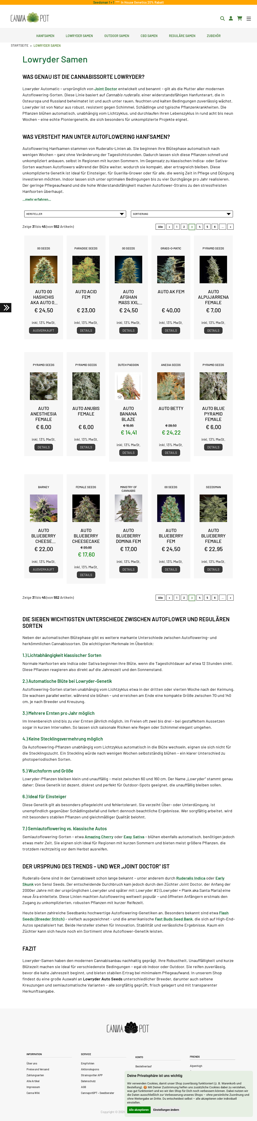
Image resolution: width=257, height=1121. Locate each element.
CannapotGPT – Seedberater (97, 1092)
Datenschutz (88, 1081)
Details (86, 330)
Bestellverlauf (143, 1066)
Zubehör (214, 35)
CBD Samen (149, 35)
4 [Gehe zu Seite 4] (200, 226)
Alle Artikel (33, 1081)
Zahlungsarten (35, 1075)
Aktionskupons (90, 1069)
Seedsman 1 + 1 (104, 2)
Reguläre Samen (182, 35)
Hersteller (75, 213)
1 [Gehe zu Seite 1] (176, 226)
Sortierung (182, 213)
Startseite (19, 45)
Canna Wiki (33, 1092)
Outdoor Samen (116, 35)
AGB (83, 1087)
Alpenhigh (196, 1065)
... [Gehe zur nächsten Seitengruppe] (223, 226)
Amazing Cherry (99, 836)
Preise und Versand (38, 1069)
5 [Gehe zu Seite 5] (207, 226)
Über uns (32, 1063)
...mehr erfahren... (36, 199)
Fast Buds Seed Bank (174, 918)
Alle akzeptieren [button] (139, 1109)
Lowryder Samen (79, 35)
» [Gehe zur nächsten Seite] (230, 226)
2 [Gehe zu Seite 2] (184, 226)
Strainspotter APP (92, 1075)
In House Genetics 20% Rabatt (142, 2)
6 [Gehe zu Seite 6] (214, 226)
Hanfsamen (45, 35)
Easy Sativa (134, 836)
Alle (160, 226)
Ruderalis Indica (190, 877)
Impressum (33, 1087)
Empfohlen (87, 1063)
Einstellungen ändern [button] (166, 1109)
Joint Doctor (105, 88)
